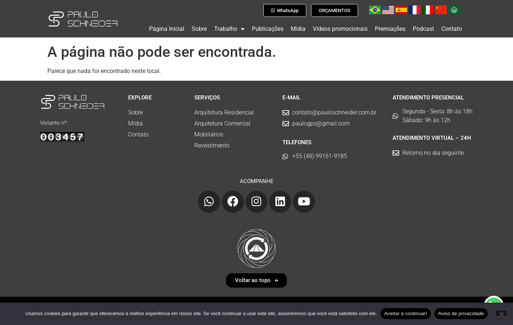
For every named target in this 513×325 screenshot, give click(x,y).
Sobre (199, 28)
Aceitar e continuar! (405, 313)
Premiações (390, 28)
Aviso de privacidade (461, 313)
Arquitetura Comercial (222, 120)
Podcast (423, 28)
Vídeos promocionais (340, 28)
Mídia (298, 28)
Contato (451, 28)
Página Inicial (166, 28)
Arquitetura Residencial (224, 109)
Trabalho (229, 29)
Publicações (267, 28)
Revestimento (212, 142)
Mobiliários (208, 131)
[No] (501, 313)
